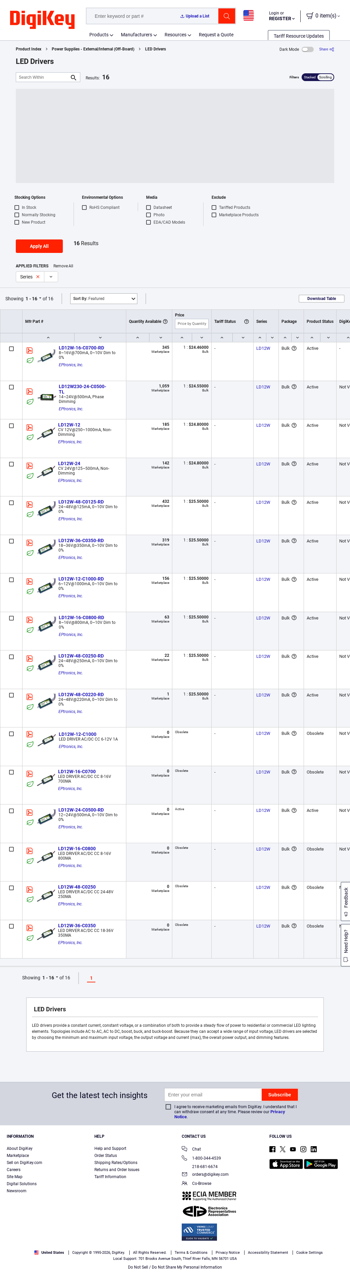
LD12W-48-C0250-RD (81, 656)
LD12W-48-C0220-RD (81, 694)
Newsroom (17, 1191)
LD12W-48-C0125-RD (81, 501)
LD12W (263, 348)
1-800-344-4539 (201, 1159)
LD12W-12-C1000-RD (81, 578)
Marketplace (18, 1155)
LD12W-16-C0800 (77, 848)
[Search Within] (42, 77)
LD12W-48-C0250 (77, 887)
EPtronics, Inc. (71, 365)
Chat (191, 1150)
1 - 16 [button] (31, 298)
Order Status (105, 1155)
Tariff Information (110, 1176)
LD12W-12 (69, 424)
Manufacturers (136, 34)
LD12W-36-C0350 (77, 925)
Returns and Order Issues (116, 1169)
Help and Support (110, 1148)
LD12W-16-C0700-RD (81, 347)
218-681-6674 (200, 1166)
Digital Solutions (22, 1183)
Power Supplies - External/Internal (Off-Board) (93, 49)
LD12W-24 (69, 463)
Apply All (39, 246)
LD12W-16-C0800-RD (81, 617)
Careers (13, 1169)
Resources (175, 34)
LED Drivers (155, 49)
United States (49, 1252)
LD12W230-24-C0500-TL (82, 389)
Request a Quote (216, 34)
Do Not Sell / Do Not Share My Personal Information (175, 1267)
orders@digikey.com (205, 1175)
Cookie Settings (309, 1252)
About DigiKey (20, 1148)
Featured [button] (88, 298)
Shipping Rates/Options (115, 1162)
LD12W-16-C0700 (77, 771)
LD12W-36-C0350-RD (81, 540)
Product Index (28, 49)
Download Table (321, 298)
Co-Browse (196, 1184)
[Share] (326, 49)
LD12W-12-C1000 (77, 734)
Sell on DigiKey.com (24, 1162)
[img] (42, 20)
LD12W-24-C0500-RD (81, 810)
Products (98, 34)
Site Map (15, 1176)
